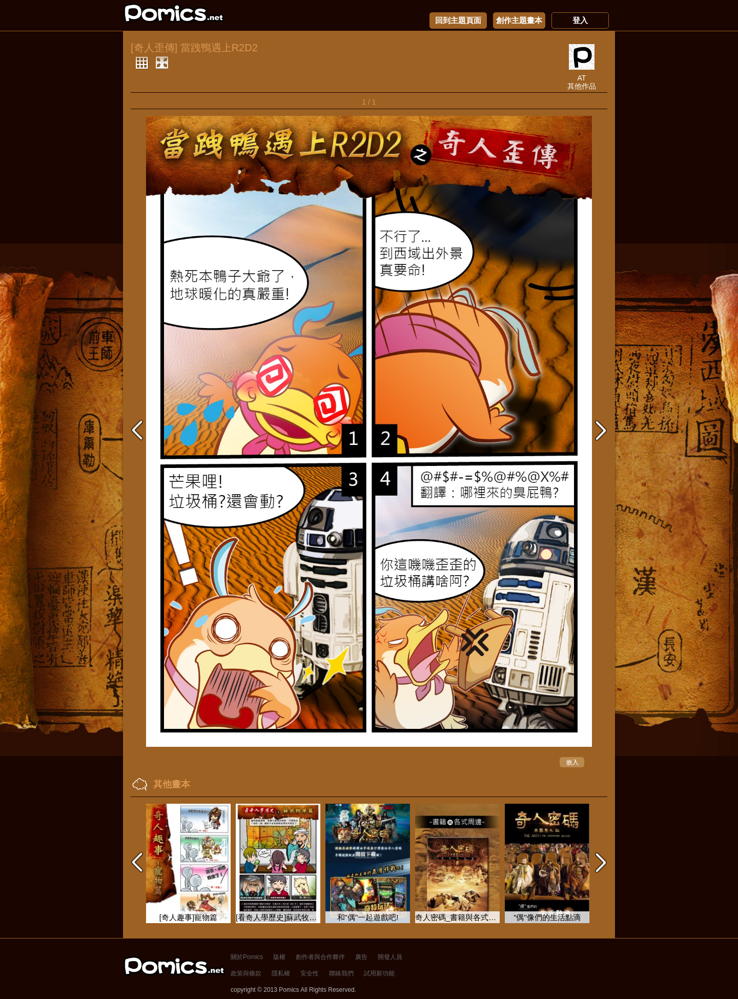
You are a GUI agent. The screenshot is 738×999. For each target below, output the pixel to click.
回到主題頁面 (458, 20)
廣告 (361, 957)
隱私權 (281, 973)
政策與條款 (246, 973)
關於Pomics (247, 957)
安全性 (309, 973)
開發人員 (390, 957)
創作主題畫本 (519, 20)
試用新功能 (379, 973)
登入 (580, 20)
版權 (279, 957)
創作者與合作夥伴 (320, 957)
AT (582, 78)
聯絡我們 (341, 973)
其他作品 (581, 86)
